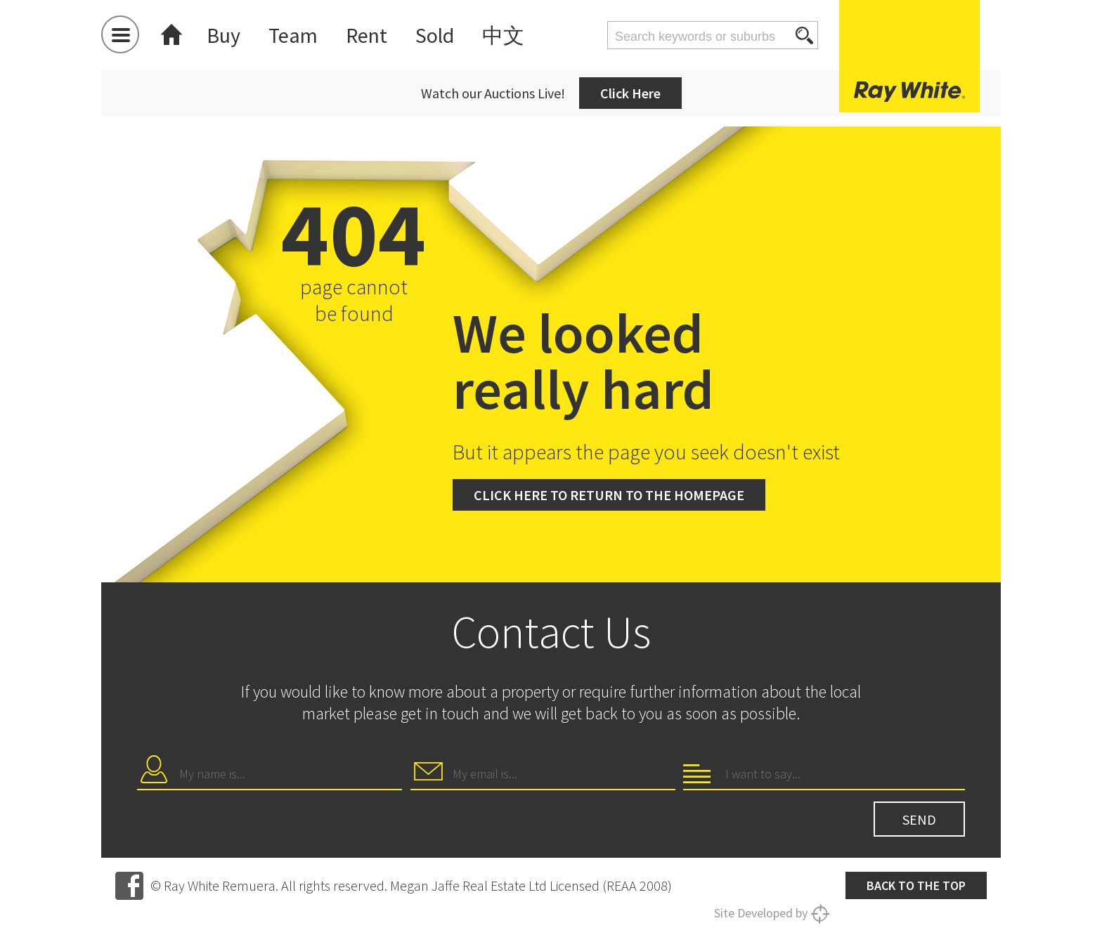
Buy (223, 35)
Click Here (630, 93)
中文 (503, 35)
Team (293, 35)
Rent (366, 35)
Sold (434, 35)
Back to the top (916, 885)
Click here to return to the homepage (609, 495)
